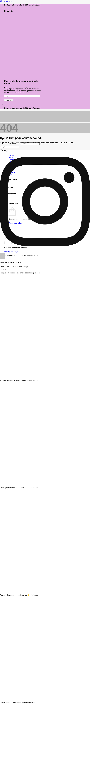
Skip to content (6, 1)
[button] (8, 11)
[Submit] (1, 149)
